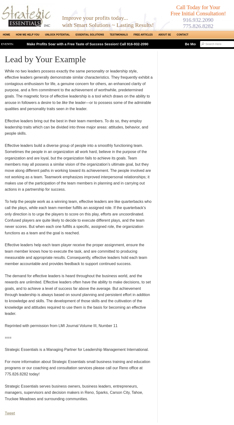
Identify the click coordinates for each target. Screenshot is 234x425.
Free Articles (143, 34)
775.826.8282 (198, 26)
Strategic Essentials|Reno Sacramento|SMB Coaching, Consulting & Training (27, 15)
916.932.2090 (198, 20)
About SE (165, 34)
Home (6, 34)
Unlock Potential (57, 34)
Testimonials (119, 34)
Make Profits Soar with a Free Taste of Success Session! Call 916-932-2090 (87, 44)
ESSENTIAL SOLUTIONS (90, 34)
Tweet (10, 413)
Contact (182, 34)
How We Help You (27, 34)
